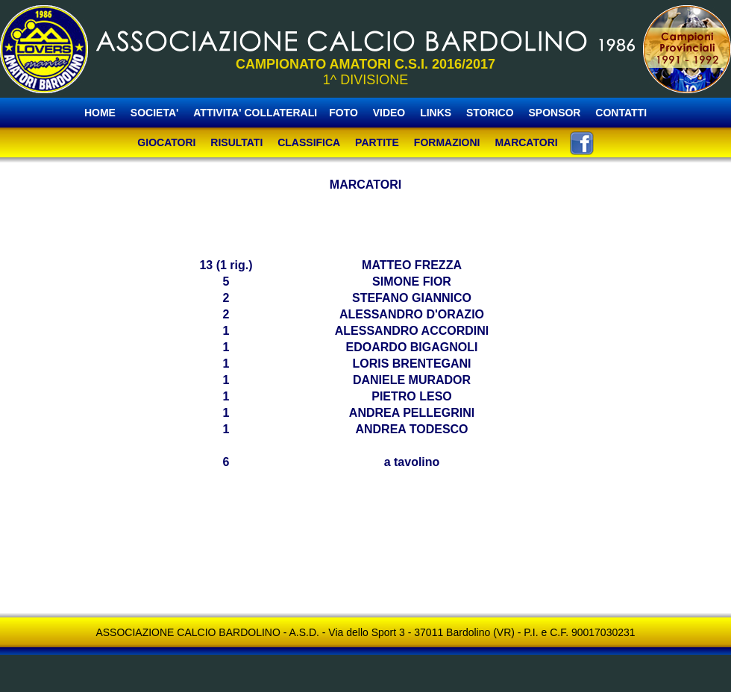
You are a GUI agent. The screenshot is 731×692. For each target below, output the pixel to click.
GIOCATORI (166, 142)
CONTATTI (621, 113)
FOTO (343, 113)
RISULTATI (236, 142)
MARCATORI (526, 142)
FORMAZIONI (447, 142)
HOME (100, 113)
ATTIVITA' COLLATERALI (255, 113)
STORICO (490, 113)
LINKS (435, 113)
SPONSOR (554, 113)
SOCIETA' (156, 113)
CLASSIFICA (308, 142)
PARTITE (377, 142)
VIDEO (389, 113)
